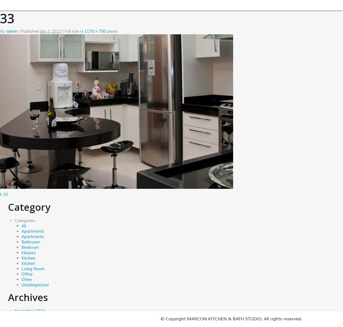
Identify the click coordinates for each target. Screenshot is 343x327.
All (23, 225)
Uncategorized (35, 284)
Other (26, 279)
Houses (28, 252)
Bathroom (30, 242)
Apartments (32, 231)
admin (11, 31)
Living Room (32, 268)
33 (5, 194)
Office (27, 274)
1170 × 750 (95, 31)
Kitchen (28, 258)
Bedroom (30, 247)
